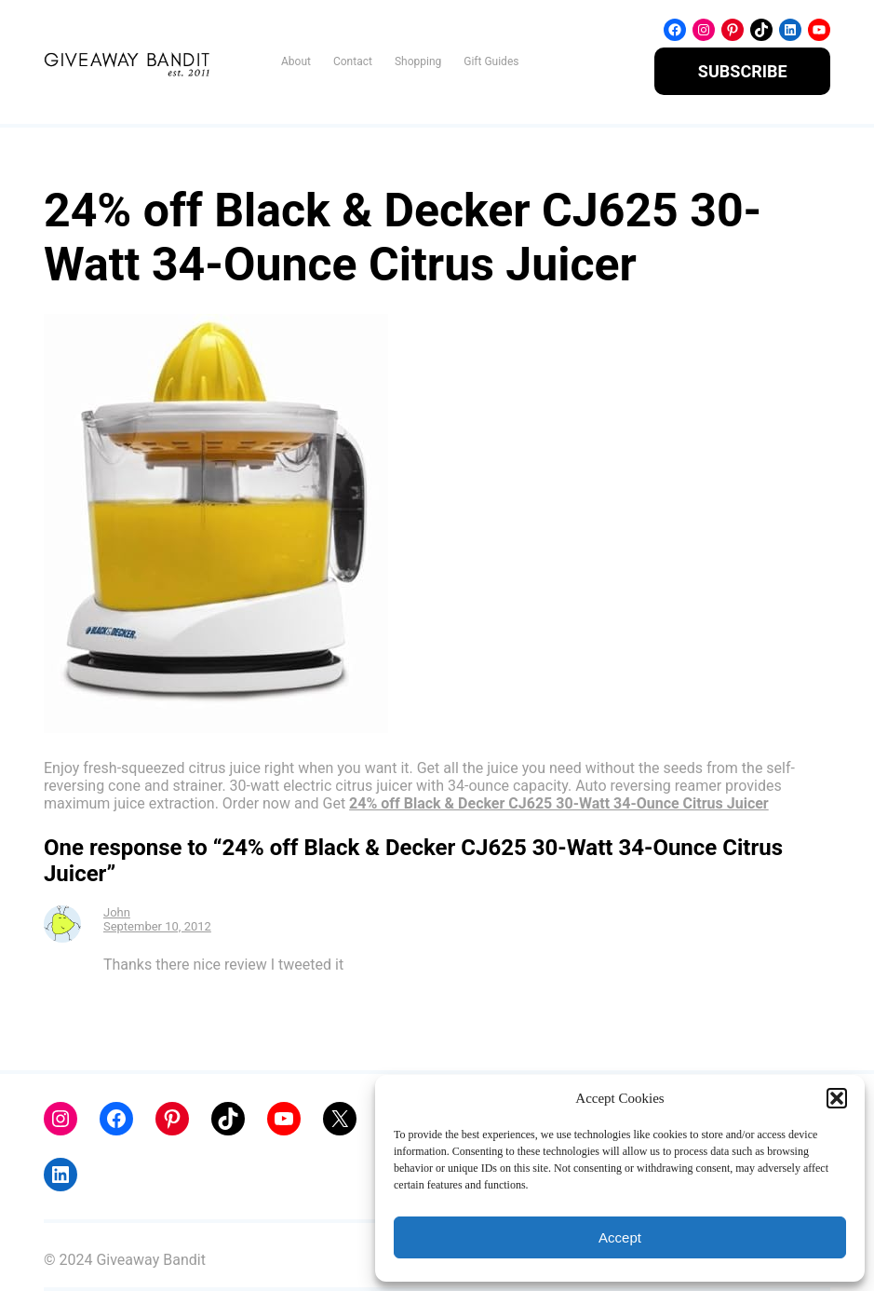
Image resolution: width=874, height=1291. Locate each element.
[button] (836, 1098)
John (116, 912)
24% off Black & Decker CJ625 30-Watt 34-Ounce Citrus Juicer (559, 803)
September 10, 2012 (157, 926)
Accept (619, 1237)
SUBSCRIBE (742, 71)
